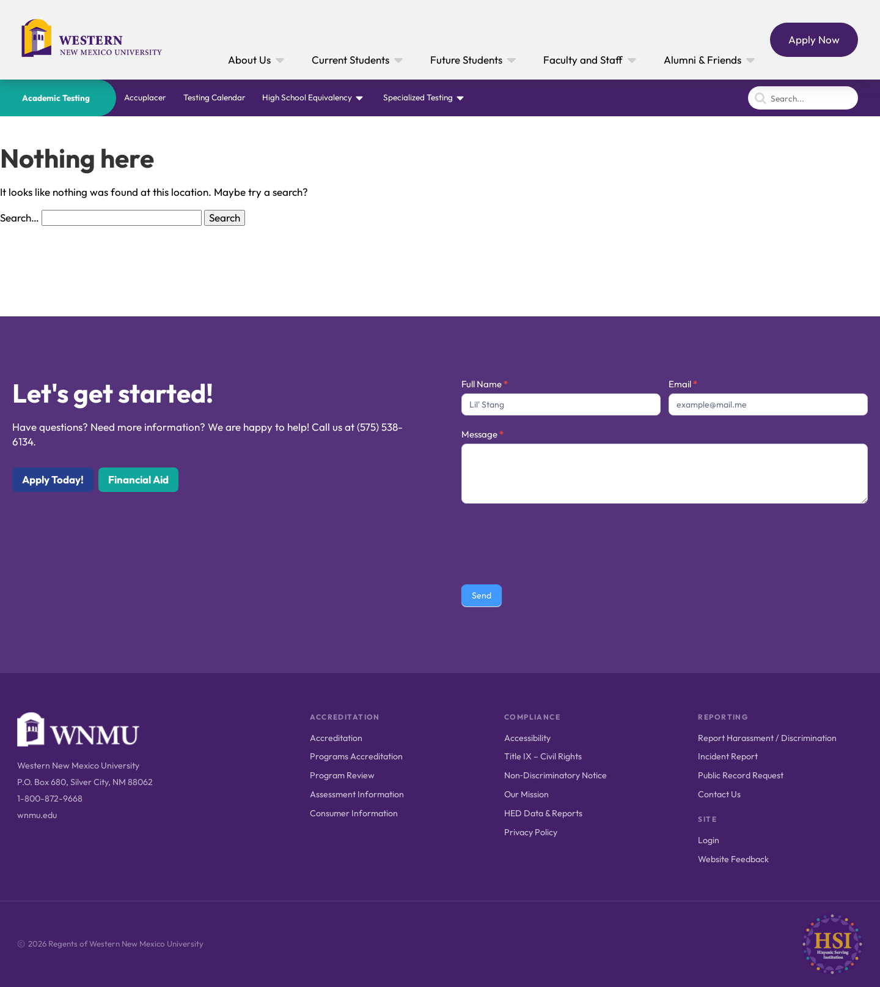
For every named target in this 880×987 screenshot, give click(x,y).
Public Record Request (740, 775)
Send (481, 595)
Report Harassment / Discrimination (767, 737)
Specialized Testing (418, 97)
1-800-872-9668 (49, 798)
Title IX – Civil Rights (543, 756)
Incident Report (728, 756)
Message (482, 434)
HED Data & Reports (543, 813)
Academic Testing (56, 97)
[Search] (803, 98)
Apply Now (814, 39)
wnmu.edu (37, 815)
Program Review (342, 775)
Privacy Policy (530, 832)
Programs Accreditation (356, 756)
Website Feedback (733, 859)
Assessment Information (357, 794)
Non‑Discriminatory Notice (555, 775)
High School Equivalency (307, 97)
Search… (19, 217)
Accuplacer (145, 97)
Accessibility (527, 737)
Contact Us (719, 794)
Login (708, 840)
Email (683, 384)
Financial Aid (138, 479)
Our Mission (526, 794)
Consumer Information (354, 813)
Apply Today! (53, 479)
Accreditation (336, 737)
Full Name (484, 384)
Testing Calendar (214, 97)
